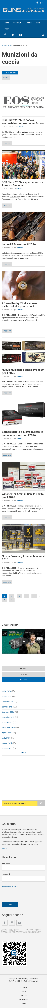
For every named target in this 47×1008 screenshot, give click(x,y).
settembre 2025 (8, 728)
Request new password (10, 886)
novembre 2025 (8, 717)
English (5, 77)
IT (39, 2)
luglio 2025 (6, 738)
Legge (6, 29)
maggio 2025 (7, 748)
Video (29, 23)
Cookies (23, 1003)
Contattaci (23, 991)
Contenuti (17, 23)
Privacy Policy (23, 999)
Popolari (23, 674)
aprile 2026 (6, 691)
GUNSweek (20, 126)
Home (6, 23)
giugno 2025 (7, 743)
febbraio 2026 (7, 702)
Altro (38, 23)
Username (6, 863)
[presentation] (21, 894)
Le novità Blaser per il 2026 (19, 244)
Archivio (23, 680)
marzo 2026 (7, 696)
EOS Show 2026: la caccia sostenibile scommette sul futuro (23, 121)
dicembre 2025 (8, 712)
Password (6, 874)
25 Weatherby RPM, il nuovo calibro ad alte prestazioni (19, 305)
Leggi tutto (7, 143)
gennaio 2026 (7, 707)
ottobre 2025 (7, 722)
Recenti (23, 668)
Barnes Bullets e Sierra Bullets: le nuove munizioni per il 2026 (22, 433)
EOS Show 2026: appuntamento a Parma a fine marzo (22, 184)
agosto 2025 (7, 733)
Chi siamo (23, 987)
